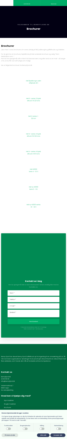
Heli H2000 (33, 169)
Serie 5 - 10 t (33, 189)
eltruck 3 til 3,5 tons (33, 136)
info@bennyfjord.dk (8, 381)
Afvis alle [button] (43, 435)
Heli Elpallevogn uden (33, 81)
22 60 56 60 (5, 379)
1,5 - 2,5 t (33, 207)
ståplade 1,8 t (33, 83)
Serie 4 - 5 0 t (33, 171)
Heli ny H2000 (33, 187)
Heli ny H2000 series (33, 205)
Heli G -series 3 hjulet (33, 98)
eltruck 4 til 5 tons (33, 154)
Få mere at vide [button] (10, 435)
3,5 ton (33, 118)
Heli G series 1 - (33, 116)
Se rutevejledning (7, 390)
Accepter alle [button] (58, 435)
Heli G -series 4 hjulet (33, 134)
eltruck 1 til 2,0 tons (33, 101)
